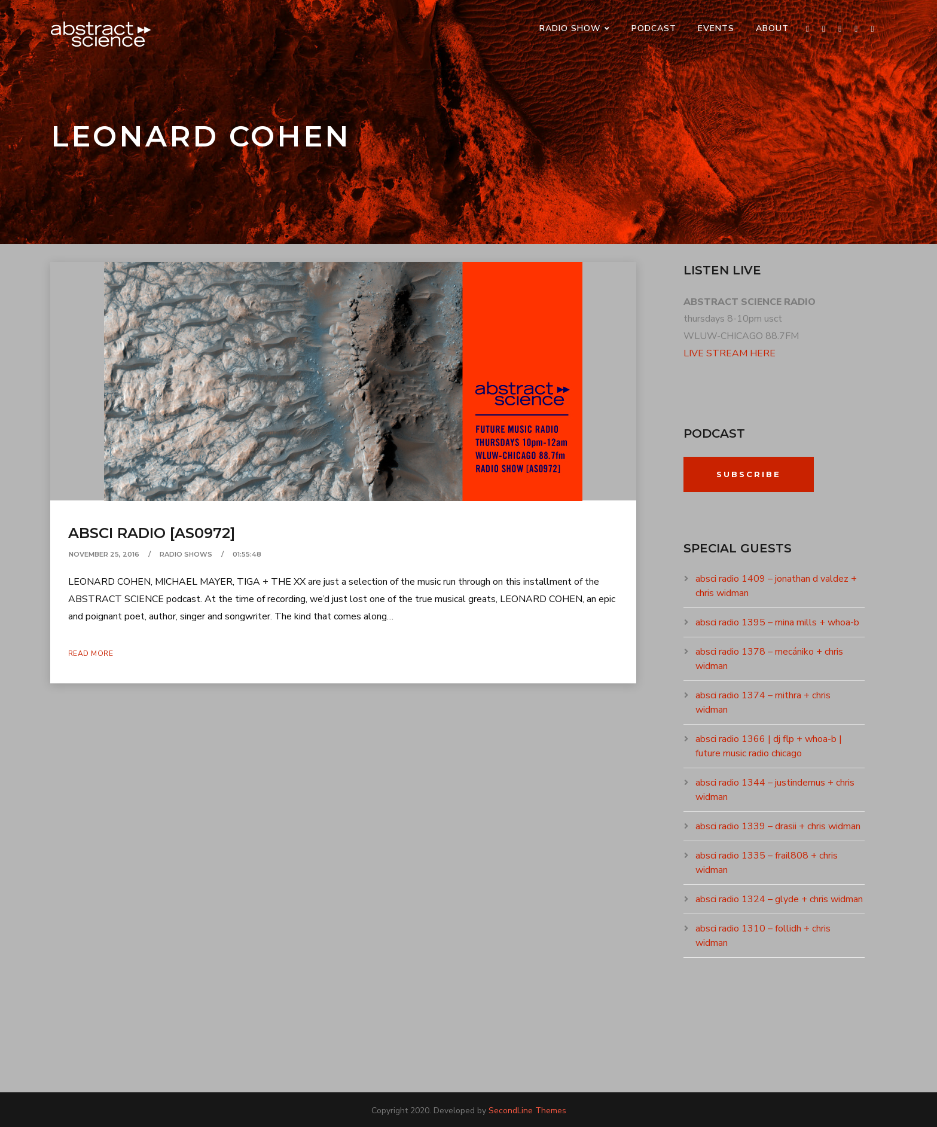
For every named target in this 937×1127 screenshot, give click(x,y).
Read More (91, 653)
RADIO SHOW (570, 28)
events (716, 28)
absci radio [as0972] (151, 533)
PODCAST (653, 28)
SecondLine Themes (527, 1110)
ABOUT (772, 28)
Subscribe (748, 474)
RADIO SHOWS (186, 554)
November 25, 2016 (104, 554)
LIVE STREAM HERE (729, 353)
